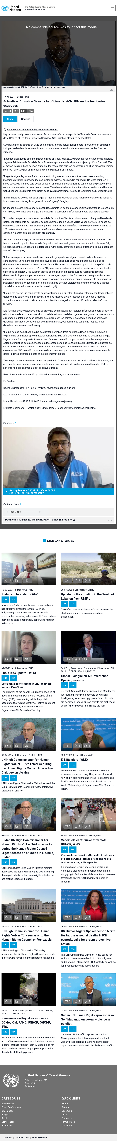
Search (65, 1107)
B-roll (4, 1118)
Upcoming (67, 1111)
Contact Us (67, 1118)
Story (10, 119)
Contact (8, 1137)
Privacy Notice (39, 1137)
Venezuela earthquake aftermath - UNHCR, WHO (85, 842)
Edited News (8, 1103)
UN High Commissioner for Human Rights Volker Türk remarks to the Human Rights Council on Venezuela (27, 935)
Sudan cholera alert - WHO (20, 594)
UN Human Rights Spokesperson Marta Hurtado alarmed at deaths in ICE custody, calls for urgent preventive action (88, 937)
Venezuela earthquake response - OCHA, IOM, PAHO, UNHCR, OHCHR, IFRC (26, 1022)
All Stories (7, 1125)
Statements (7, 1111)
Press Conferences (11, 1107)
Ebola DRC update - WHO (19, 673)
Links (64, 1114)
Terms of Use (68, 1122)
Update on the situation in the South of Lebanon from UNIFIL (87, 596)
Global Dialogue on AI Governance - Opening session (85, 678)
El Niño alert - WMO (74, 760)
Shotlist (25, 119)
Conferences (8, 1122)
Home (65, 1103)
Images (5, 1114)
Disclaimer (67, 1125)
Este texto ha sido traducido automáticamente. (32, 129)
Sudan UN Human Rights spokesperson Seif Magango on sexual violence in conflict (88, 1019)
